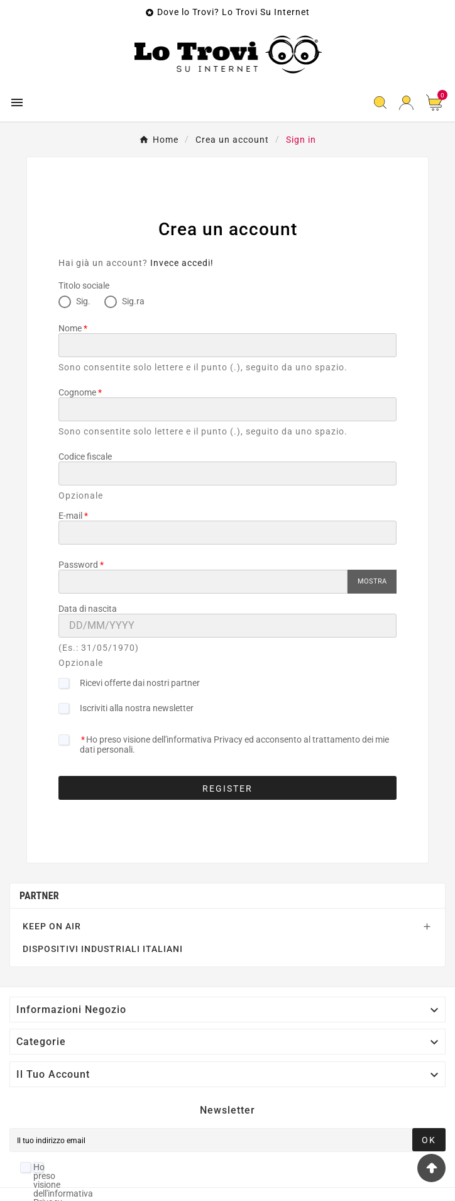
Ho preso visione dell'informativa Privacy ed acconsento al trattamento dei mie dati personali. (234, 744)
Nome (70, 328)
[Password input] (203, 582)
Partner (39, 896)
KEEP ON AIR (52, 926)
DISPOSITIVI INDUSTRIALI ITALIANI (103, 949)
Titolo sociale (83, 285)
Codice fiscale (85, 456)
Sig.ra (124, 301)
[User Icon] (406, 103)
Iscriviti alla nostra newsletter (137, 708)
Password (78, 565)
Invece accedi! (182, 263)
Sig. (74, 301)
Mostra (372, 581)
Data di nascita (87, 609)
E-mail (70, 516)
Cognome (77, 392)
